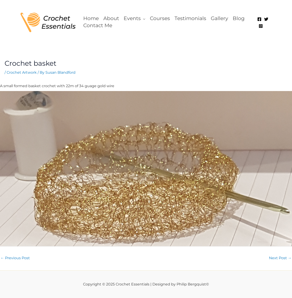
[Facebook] (259, 19)
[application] (143, 18)
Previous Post (15, 258)
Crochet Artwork (22, 72)
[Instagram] (261, 26)
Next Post (280, 258)
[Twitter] (266, 19)
